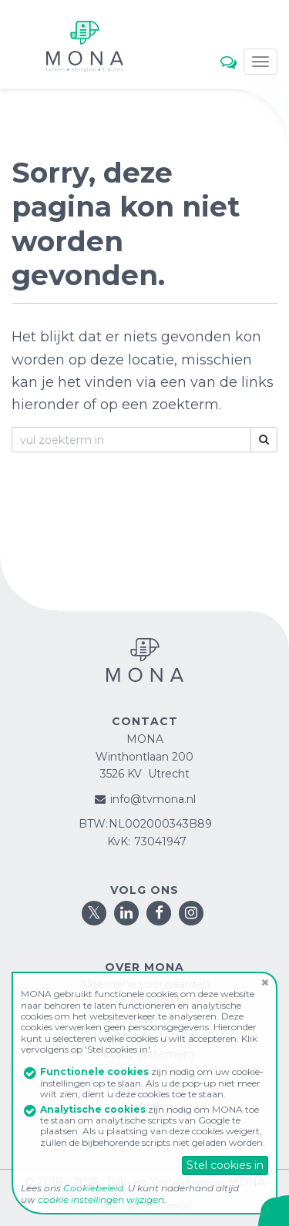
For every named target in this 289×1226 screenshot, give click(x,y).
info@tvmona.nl (153, 799)
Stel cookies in (225, 1165)
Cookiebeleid (93, 1188)
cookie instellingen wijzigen (101, 1199)
